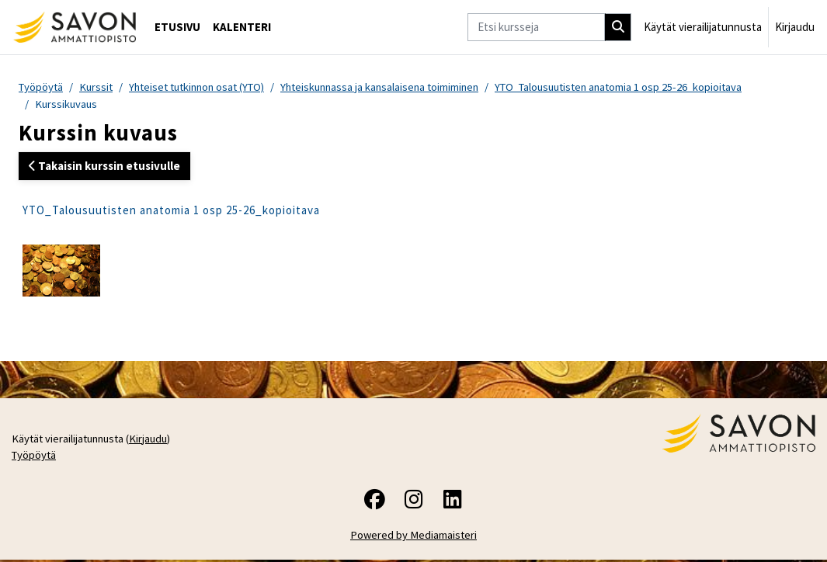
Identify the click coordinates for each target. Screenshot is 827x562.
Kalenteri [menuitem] (242, 26)
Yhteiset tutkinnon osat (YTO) (205, 87)
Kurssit (99, 87)
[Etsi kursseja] (536, 27)
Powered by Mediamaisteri (413, 537)
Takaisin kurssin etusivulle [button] (104, 166)
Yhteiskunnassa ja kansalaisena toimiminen (396, 87)
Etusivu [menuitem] (177, 26)
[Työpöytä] (74, 27)
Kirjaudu (795, 26)
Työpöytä (42, 87)
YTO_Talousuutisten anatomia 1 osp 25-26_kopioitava (644, 87)
